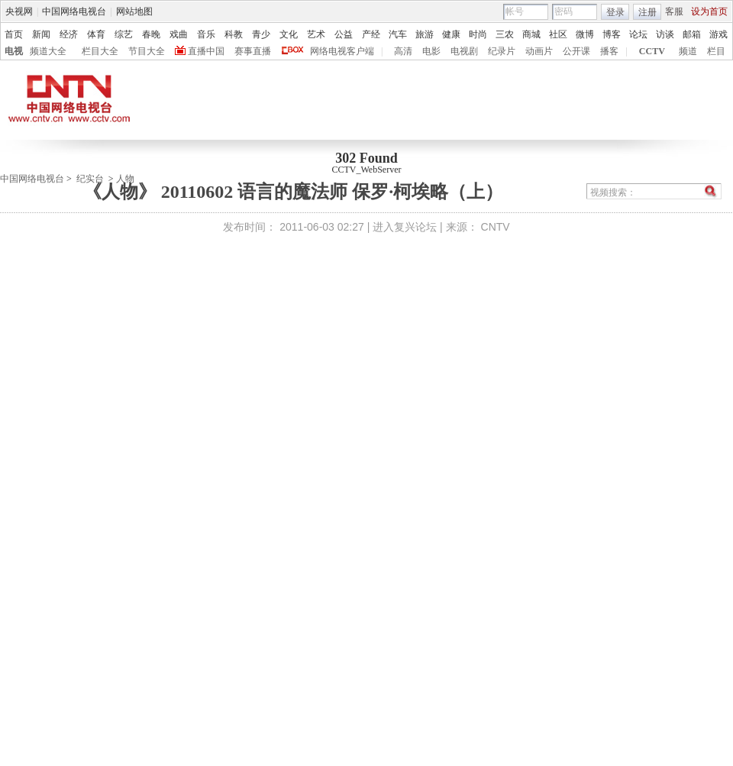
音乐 (206, 34)
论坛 (638, 34)
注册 (647, 12)
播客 (609, 51)
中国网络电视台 (74, 11)
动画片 (539, 51)
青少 (261, 34)
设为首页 (709, 11)
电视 (14, 51)
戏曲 (179, 34)
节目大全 (146, 51)
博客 (611, 34)
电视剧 (464, 51)
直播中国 (206, 51)
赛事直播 (252, 51)
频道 (688, 51)
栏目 (716, 51)
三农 (505, 34)
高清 (403, 51)
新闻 (41, 34)
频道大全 (48, 51)
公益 (343, 34)
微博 (585, 34)
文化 (288, 34)
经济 (69, 34)
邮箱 (692, 34)
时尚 (478, 34)
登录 (615, 12)
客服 (674, 11)
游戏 (718, 34)
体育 (96, 34)
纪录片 (501, 51)
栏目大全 (100, 51)
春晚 (151, 34)
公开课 (576, 51)
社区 (558, 34)
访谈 (665, 34)
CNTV (495, 227)
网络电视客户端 (342, 51)
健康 (451, 34)
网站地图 (134, 11)
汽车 (398, 34)
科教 (233, 34)
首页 (14, 34)
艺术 (316, 34)
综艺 (124, 34)
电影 (431, 51)
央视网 (19, 11)
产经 (371, 34)
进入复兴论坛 (405, 227)
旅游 (424, 34)
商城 (531, 34)
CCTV (652, 51)
